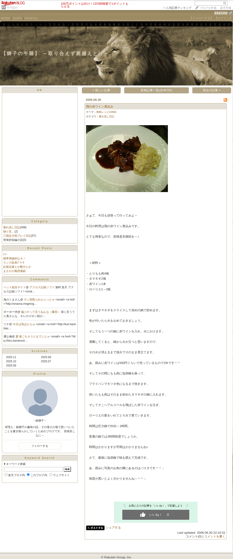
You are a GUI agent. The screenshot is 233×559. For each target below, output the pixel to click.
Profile (39, 374)
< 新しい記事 (101, 90)
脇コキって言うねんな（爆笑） (41, 312)
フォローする (39, 446)
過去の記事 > (212, 90)
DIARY (17, 18)
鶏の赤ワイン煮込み (99, 106)
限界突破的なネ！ (14, 258)
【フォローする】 (201, 18)
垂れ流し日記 (11, 227)
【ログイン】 (223, 18)
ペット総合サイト (14, 287)
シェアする (113, 527)
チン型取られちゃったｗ (39, 299)
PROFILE (31, 18)
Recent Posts (39, 248)
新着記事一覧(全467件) (156, 90)
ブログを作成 (208, 8)
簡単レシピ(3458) (106, 112)
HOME (5, 18)
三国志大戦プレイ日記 (17, 235)
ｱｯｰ (5, 254)
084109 (221, 13)
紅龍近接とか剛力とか (17, 266)
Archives (40, 351)
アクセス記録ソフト (42, 287)
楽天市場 (225, 8)
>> (177, 8)
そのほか (12, 7)
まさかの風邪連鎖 (14, 271)
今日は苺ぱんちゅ (24, 324)
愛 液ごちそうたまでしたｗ (33, 336)
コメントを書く (214, 536)
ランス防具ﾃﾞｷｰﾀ (13, 262)
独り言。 (8, 231)
